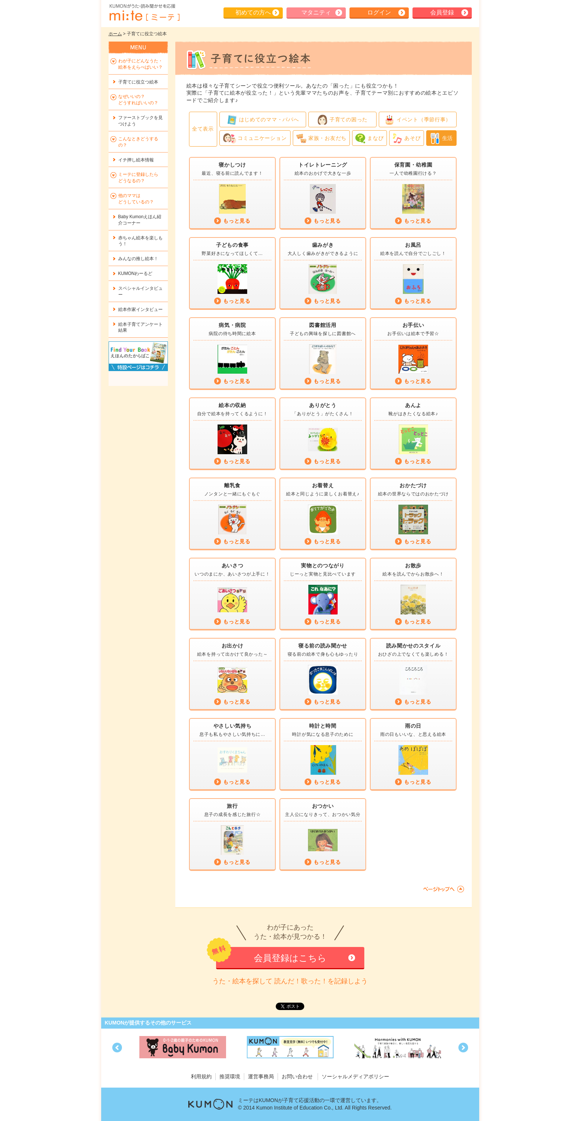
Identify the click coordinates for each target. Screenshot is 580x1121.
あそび (406, 138)
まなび (369, 138)
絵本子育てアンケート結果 (140, 327)
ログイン (379, 12)
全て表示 (203, 129)
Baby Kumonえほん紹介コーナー (140, 220)
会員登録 (442, 12)
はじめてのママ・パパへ (262, 119)
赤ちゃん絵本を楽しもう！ (140, 241)
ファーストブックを (140, 121)
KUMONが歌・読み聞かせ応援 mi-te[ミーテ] (144, 13)
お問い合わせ (297, 1076)
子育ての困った (342, 119)
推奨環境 (229, 1076)
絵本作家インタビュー (140, 309)
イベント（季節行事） (417, 119)
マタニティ (316, 12)
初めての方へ (253, 12)
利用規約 (201, 1076)
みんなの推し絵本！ (138, 258)
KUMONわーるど (135, 273)
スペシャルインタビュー (140, 291)
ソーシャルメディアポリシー (355, 1076)
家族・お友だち (321, 138)
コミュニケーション (255, 138)
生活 (441, 138)
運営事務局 (261, 1076)
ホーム (115, 33)
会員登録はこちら (290, 958)
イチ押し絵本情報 (136, 160)
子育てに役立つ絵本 (138, 82)
